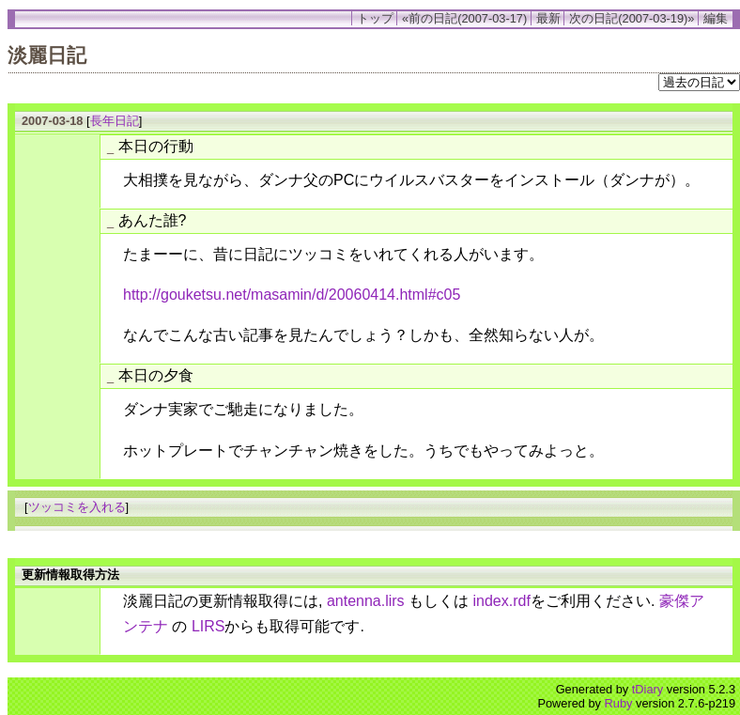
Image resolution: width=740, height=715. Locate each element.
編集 (715, 18)
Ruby (619, 703)
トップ (375, 18)
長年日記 (114, 121)
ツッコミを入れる (77, 507)
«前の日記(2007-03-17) (464, 18)
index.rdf (502, 601)
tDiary (647, 689)
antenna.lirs (366, 601)
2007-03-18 (52, 121)
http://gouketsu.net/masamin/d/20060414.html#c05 (291, 295)
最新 (548, 18)
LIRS (208, 626)
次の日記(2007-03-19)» (631, 18)
